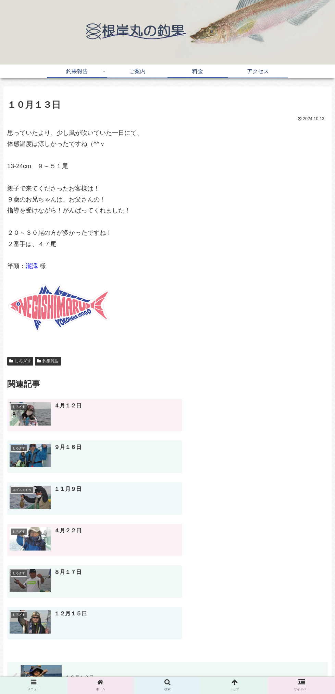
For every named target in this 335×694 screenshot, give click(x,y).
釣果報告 (48, 361)
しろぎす (20, 361)
